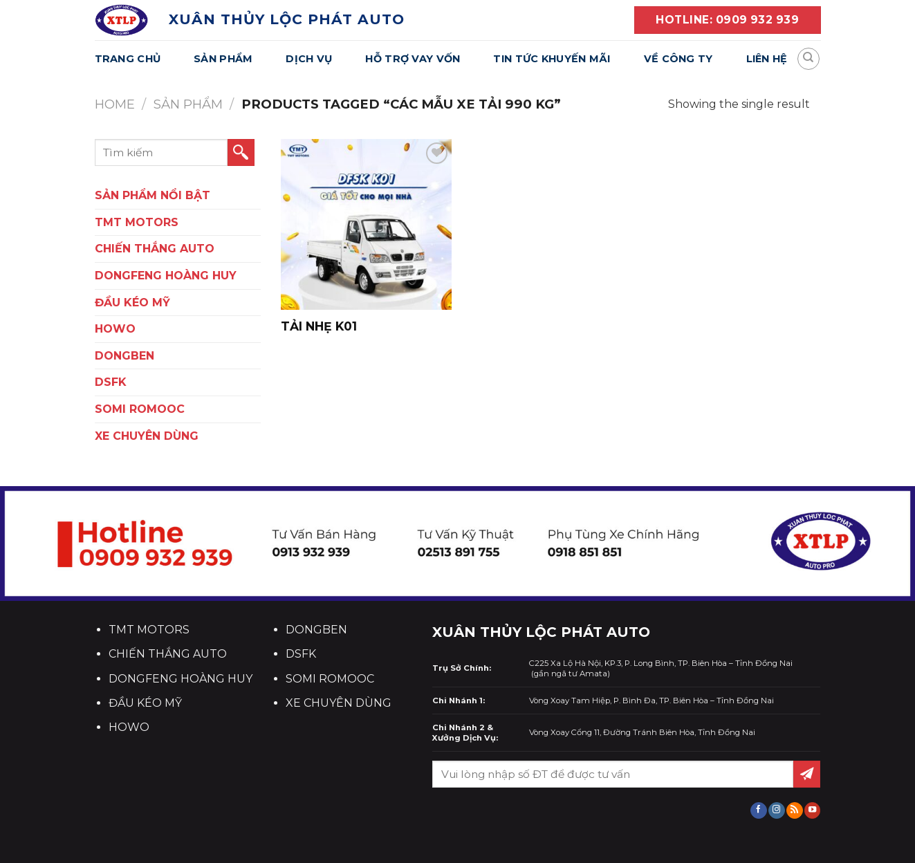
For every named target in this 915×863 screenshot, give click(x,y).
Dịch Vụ (309, 59)
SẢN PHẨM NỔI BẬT (152, 195)
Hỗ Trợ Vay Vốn (412, 59)
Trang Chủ (128, 59)
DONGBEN (124, 355)
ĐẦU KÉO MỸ (132, 302)
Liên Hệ (767, 59)
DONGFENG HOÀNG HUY (166, 275)
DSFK (111, 382)
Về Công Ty (678, 59)
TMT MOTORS (149, 629)
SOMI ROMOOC (140, 409)
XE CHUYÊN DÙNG (146, 436)
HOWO (115, 328)
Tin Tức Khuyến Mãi (551, 59)
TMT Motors (136, 222)
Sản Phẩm (223, 59)
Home (115, 104)
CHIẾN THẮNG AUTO (154, 248)
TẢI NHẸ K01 (319, 326)
